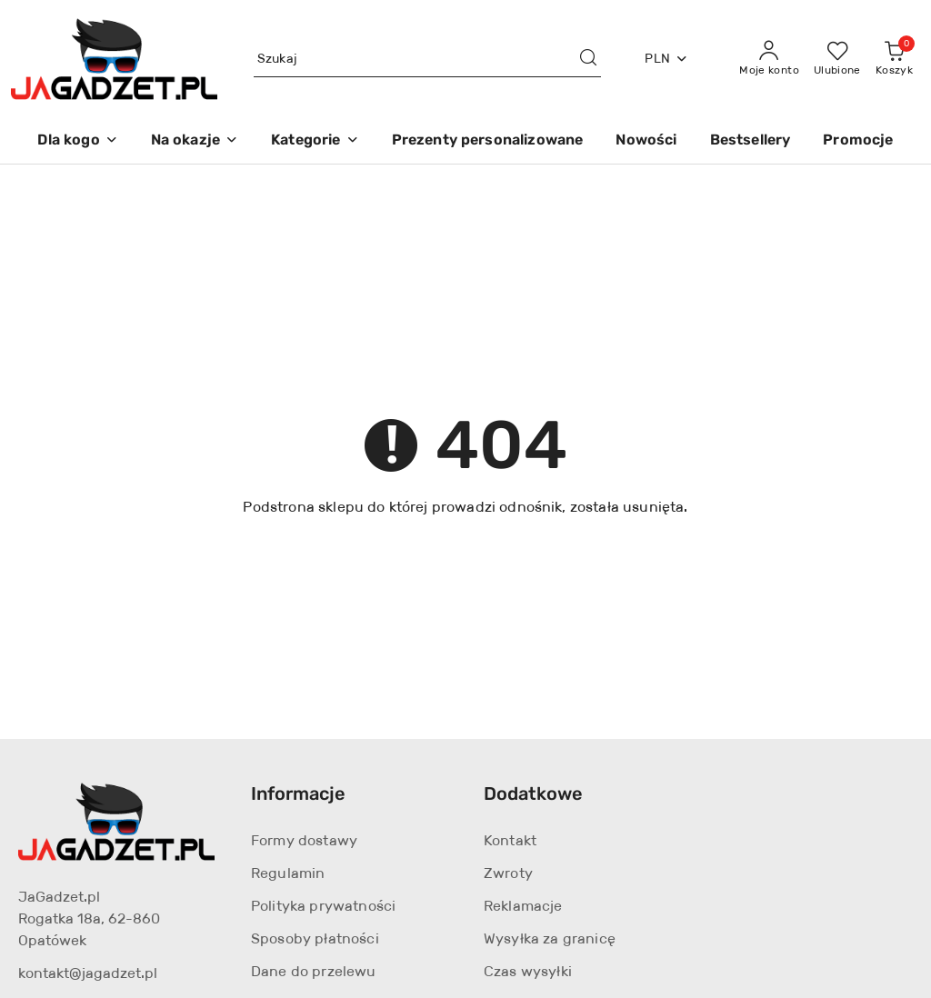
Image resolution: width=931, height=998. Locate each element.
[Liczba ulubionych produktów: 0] (837, 59)
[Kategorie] (314, 141)
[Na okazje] (194, 141)
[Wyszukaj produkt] (428, 59)
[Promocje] (858, 141)
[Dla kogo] (77, 141)
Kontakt (510, 840)
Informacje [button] (298, 793)
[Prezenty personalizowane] (488, 141)
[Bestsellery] (750, 141)
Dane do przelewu (313, 971)
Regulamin (288, 873)
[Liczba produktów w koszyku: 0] (894, 59)
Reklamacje (523, 905)
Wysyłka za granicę (550, 938)
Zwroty (508, 873)
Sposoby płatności (315, 938)
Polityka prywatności (323, 905)
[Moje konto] (769, 59)
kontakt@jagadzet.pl (87, 973)
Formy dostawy (304, 840)
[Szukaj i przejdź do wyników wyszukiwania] (588, 59)
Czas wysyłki (528, 971)
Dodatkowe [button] (533, 793)
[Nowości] (646, 141)
